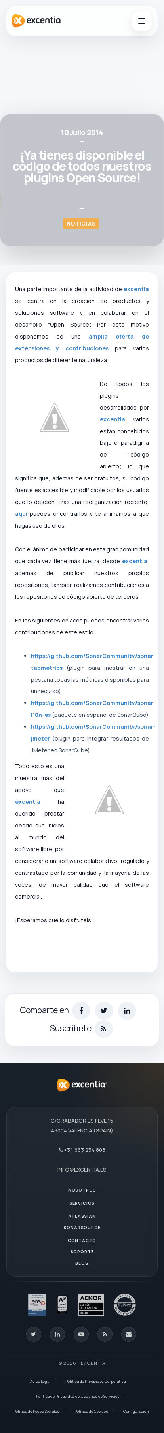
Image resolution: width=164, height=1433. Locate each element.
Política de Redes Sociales (36, 1411)
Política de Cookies (91, 1411)
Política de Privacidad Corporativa (95, 1381)
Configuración (136, 1411)
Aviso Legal (40, 1381)
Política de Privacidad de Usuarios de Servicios (78, 1396)
